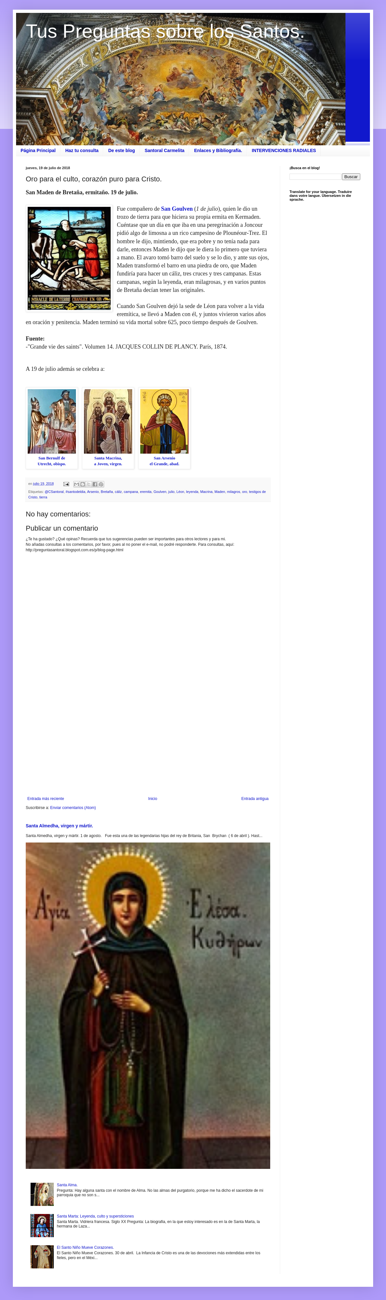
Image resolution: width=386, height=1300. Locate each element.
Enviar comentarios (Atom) (73, 807)
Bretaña (107, 492)
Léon (180, 492)
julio (171, 492)
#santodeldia (75, 492)
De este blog (121, 150)
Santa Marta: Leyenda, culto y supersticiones (95, 1216)
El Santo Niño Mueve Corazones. (85, 1247)
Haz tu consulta (81, 150)
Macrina (206, 492)
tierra (43, 497)
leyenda (192, 492)
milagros (233, 492)
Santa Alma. (67, 1185)
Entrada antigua (255, 798)
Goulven (159, 492)
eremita (146, 492)
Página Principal (38, 150)
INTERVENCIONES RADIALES (284, 150)
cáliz (118, 492)
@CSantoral (54, 492)
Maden (220, 492)
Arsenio (93, 492)
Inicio (152, 798)
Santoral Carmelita (165, 150)
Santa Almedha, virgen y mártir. (59, 825)
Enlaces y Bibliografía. (218, 150)
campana (131, 492)
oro (244, 492)
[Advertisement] (148, 743)
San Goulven (177, 209)
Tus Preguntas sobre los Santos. (165, 31)
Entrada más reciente (45, 798)
